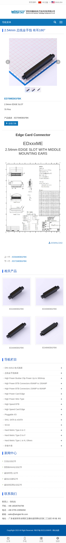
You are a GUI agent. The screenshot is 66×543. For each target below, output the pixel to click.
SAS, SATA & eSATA (14, 420)
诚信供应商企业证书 (13, 485)
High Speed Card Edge (15, 409)
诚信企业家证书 (11, 479)
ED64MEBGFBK (19, 257)
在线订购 (11, 123)
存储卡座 (9, 446)
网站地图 (55, 530)
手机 (24, 539)
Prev (8, 62)
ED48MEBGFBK (49, 348)
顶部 (58, 539)
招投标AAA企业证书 (13, 467)
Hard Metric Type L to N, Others (18, 440)
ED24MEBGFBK (16, 309)
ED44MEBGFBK (16, 348)
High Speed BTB (12, 404)
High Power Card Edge (15, 394)
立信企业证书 (10, 461)
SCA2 (7, 425)
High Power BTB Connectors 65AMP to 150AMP (26, 383)
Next (58, 62)
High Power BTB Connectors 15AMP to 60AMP (25, 388)
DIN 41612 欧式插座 (14, 368)
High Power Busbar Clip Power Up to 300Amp (25, 378)
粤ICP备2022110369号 (43, 530)
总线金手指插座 (11, 373)
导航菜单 (6, 22)
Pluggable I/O (11, 414)
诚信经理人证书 (11, 473)
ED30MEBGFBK (49, 309)
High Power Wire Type (14, 399)
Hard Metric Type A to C (15, 430)
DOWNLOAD (55, 243)
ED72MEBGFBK (19, 261)
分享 (8, 539)
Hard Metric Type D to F (15, 435)
